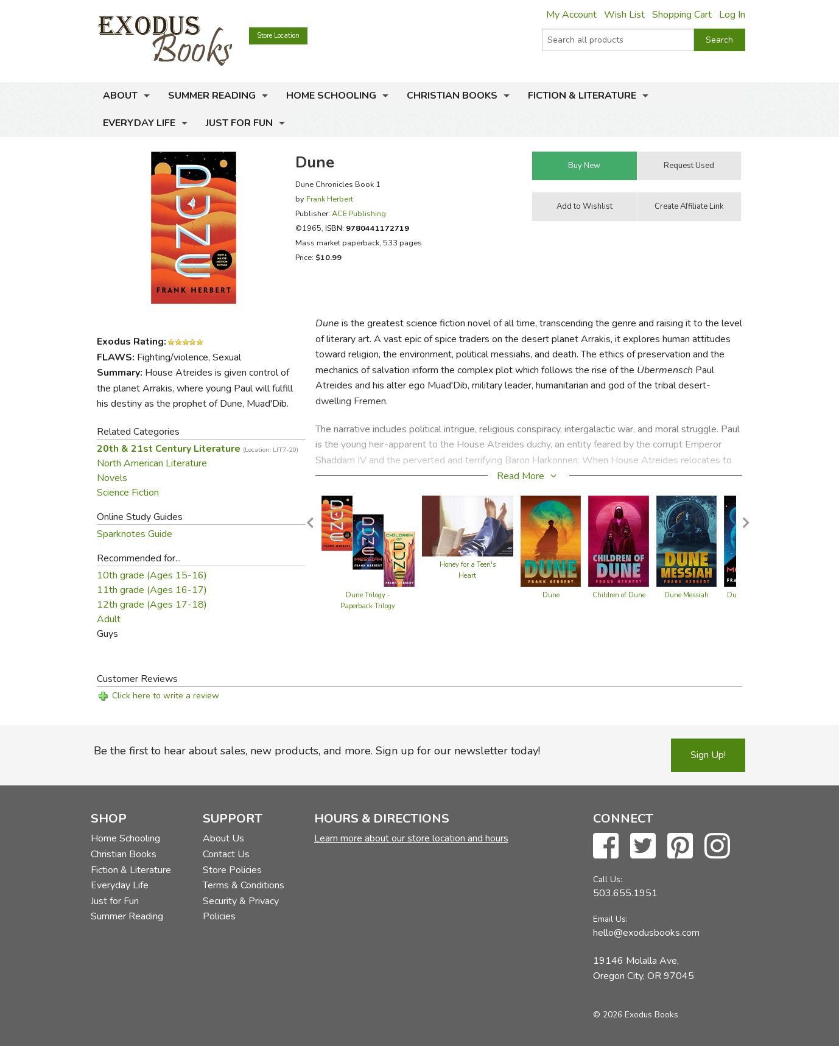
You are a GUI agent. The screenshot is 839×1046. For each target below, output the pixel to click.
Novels (112, 478)
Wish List (624, 14)
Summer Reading (212, 95)
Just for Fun (239, 123)
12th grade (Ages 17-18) (152, 604)
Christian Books (452, 95)
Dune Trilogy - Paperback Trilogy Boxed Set (367, 606)
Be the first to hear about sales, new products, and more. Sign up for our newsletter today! (317, 750)
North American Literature (152, 463)
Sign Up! (708, 755)
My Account (571, 14)
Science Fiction (128, 492)
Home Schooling (331, 95)
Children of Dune (618, 595)
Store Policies (232, 870)
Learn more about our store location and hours (411, 838)
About (120, 95)
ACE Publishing (359, 213)
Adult (109, 619)
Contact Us (226, 854)
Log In (732, 14)
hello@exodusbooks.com (646, 932)
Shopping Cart (682, 14)
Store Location (278, 35)
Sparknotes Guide (134, 534)
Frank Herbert (329, 199)
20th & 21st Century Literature (197, 448)
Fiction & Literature (582, 95)
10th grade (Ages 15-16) (152, 575)
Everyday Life (139, 123)
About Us (223, 838)
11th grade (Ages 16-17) (152, 590)
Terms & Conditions (243, 885)
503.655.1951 (625, 893)
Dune (551, 595)
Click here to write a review (165, 695)
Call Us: (607, 879)
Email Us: (610, 919)
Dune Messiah (686, 595)
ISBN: (367, 228)
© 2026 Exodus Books (635, 1014)
